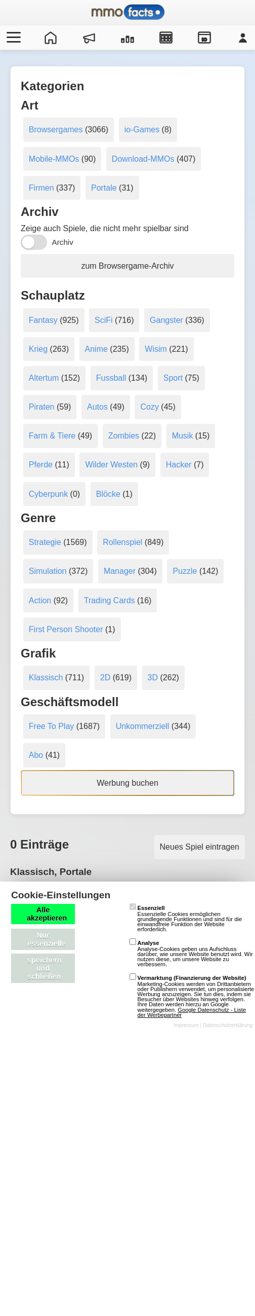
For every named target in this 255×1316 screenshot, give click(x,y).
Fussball (111, 378)
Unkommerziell (142, 726)
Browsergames (56, 129)
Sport (173, 378)
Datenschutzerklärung (227, 1025)
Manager (120, 571)
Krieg (38, 349)
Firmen (41, 188)
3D (153, 677)
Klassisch (46, 677)
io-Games (141, 129)
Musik (182, 435)
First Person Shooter (66, 629)
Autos (97, 407)
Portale (104, 188)
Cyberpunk (48, 494)
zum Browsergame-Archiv (127, 266)
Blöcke (108, 494)
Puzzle (185, 571)
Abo (36, 755)
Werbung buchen (127, 783)
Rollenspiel (122, 542)
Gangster (166, 320)
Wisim (156, 349)
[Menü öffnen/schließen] (12, 37)
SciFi (104, 320)
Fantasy (43, 320)
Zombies (123, 435)
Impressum (186, 1025)
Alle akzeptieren (47, 914)
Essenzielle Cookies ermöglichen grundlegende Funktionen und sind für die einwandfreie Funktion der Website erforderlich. (186, 918)
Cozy (149, 407)
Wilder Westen (111, 464)
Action (40, 600)
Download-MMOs (143, 159)
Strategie (45, 542)
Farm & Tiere (52, 435)
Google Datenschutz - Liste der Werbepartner (192, 1012)
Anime (96, 349)
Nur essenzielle (46, 939)
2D (105, 677)
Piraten (42, 407)
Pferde (41, 464)
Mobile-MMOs (54, 159)
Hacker (179, 464)
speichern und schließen (44, 968)
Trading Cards (109, 600)
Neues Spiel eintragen (199, 847)
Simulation (48, 571)
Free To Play (51, 726)
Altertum (44, 378)
